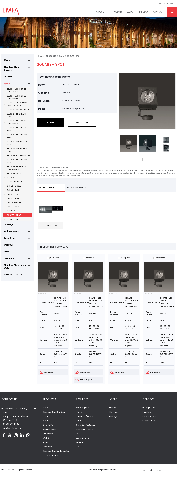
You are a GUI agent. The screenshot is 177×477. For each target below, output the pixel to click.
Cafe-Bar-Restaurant (86, 426)
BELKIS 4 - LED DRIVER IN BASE (17, 144)
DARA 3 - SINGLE (14, 195)
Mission (112, 408)
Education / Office (85, 417)
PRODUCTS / (52, 56)
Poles (6, 254)
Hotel (78, 434)
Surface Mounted (12, 278)
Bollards (7, 77)
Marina (79, 412)
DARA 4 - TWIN (13, 208)
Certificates (115, 412)
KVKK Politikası (94, 470)
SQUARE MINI (12, 220)
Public (79, 421)
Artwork (79, 443)
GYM (78, 448)
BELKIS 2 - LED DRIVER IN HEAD (17, 116)
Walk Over (8, 247)
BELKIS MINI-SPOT (14, 183)
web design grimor (152, 471)
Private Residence (84, 430)
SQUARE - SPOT (14, 216)
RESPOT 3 (11, 212)
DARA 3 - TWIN (13, 199)
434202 (148, 293)
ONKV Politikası (109, 470)
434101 (42, 293)
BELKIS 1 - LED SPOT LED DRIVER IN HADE (16, 98)
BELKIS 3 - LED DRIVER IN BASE (17, 130)
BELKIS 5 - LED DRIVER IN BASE (17, 162)
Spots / (63, 56)
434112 (113, 293)
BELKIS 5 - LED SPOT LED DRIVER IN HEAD (17, 169)
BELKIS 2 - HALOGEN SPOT (18, 111)
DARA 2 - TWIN (13, 191)
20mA (6, 60)
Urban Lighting (83, 439)
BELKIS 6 (10, 178)
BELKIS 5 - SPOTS (14, 174)
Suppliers (146, 412)
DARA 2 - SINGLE (14, 187)
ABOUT (113, 399)
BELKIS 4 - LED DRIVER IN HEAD (17, 151)
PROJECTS (82, 399)
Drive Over (8, 240)
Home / (42, 56)
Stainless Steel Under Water (14, 270)
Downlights (9, 226)
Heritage (113, 417)
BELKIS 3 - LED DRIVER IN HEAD (17, 137)
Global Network (149, 417)
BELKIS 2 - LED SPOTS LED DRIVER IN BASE (17, 123)
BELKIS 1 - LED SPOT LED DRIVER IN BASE (16, 91)
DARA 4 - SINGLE (14, 203)
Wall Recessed (10, 233)
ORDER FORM (82, 122)
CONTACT (148, 399)
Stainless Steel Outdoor (11, 69)
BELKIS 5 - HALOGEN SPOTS (18, 156)
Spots (6, 84)
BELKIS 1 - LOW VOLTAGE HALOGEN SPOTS (17, 105)
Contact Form (149, 421)
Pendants (8, 261)
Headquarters (149, 408)
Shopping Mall (82, 408)
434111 (77, 293)
